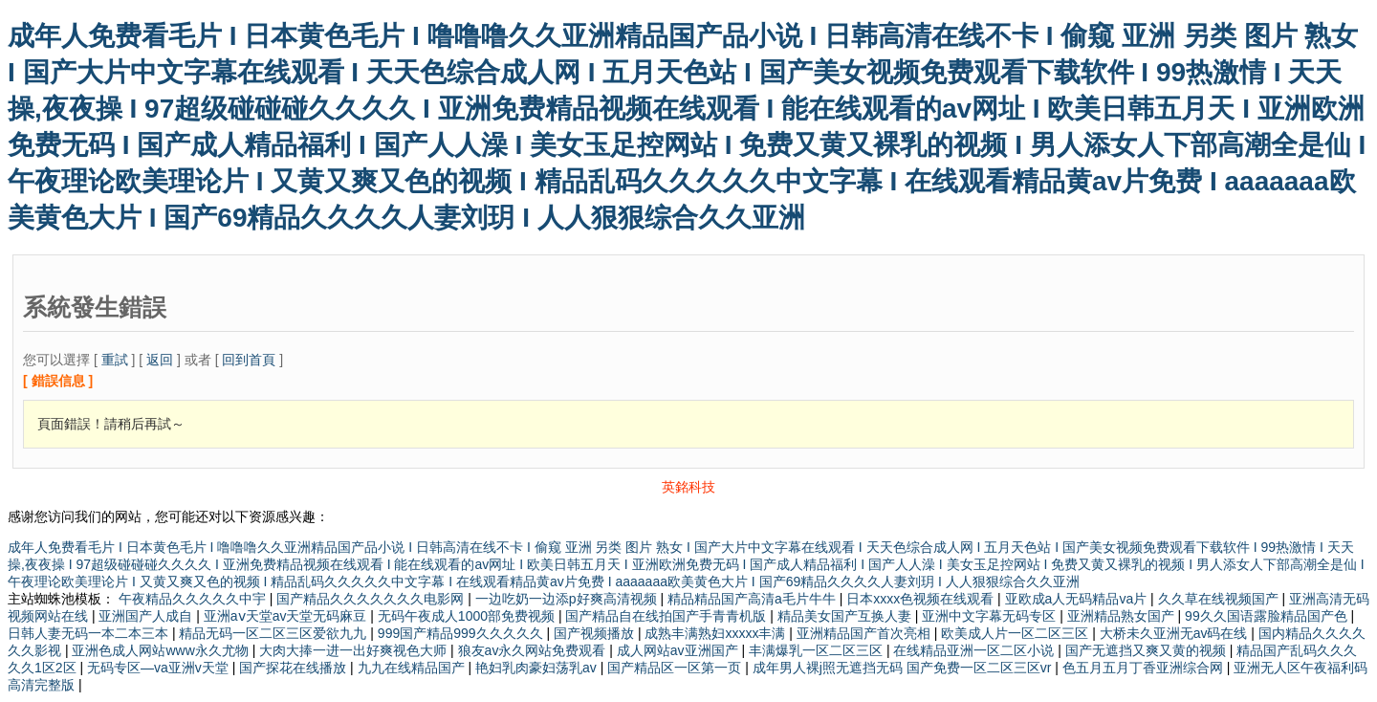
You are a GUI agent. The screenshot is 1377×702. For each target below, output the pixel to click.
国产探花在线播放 (294, 667)
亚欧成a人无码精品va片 (1077, 598)
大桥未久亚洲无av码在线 (1176, 633)
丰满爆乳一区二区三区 (817, 650)
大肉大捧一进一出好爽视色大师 (354, 650)
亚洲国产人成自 (147, 616)
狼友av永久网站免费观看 (534, 650)
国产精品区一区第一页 (676, 667)
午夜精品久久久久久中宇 (194, 598)
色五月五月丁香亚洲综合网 (1144, 667)
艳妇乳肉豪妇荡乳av (538, 667)
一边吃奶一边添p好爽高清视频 (568, 598)
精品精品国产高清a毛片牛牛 (753, 598)
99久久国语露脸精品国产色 (1267, 616)
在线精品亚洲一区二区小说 (975, 650)
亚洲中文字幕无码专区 (991, 616)
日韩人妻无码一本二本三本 (90, 633)
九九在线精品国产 (413, 667)
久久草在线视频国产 (1220, 598)
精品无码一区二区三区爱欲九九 (274, 633)
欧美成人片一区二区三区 (1016, 633)
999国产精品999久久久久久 (462, 633)
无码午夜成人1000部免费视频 (468, 616)
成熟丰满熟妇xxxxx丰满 (717, 633)
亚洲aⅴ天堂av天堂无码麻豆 (287, 616)
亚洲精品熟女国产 (1122, 616)
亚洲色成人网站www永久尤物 (161, 650)
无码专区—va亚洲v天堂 (159, 667)
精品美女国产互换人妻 (846, 616)
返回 (159, 359)
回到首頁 (248, 359)
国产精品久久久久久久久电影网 (372, 598)
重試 (114, 359)
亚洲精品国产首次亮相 (865, 633)
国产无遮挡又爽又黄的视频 (1147, 650)
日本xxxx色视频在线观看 (921, 598)
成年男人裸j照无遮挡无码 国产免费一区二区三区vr (904, 667)
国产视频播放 (596, 633)
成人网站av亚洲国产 (679, 650)
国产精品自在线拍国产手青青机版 (667, 616)
